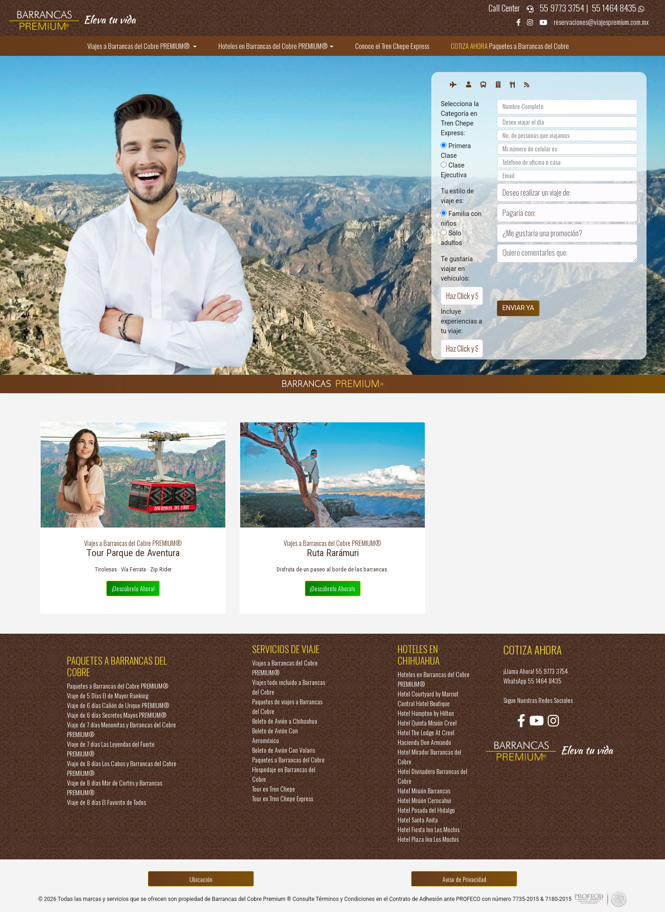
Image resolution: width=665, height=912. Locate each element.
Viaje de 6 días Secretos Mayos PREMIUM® (116, 715)
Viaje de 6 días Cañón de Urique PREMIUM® (118, 705)
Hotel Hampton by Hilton (426, 713)
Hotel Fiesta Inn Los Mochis (428, 829)
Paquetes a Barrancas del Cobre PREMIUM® (117, 685)
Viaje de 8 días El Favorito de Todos (106, 802)
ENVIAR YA (518, 308)
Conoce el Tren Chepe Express (392, 46)
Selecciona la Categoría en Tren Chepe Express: (459, 118)
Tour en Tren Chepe (273, 788)
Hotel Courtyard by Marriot (428, 693)
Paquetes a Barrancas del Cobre (510, 46)
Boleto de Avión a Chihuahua (284, 721)
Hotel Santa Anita (418, 819)
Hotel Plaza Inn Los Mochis (428, 839)
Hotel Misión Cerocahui (424, 800)
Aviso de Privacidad (464, 879)
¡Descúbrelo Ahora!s (332, 588)
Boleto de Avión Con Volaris (283, 750)
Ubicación (200, 879)
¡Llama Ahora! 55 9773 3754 (535, 671)
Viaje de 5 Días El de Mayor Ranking (107, 695)
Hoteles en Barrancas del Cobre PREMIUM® (273, 46)
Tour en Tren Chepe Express (282, 798)
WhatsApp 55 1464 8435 (532, 680)
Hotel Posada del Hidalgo (426, 810)
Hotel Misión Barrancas (424, 790)
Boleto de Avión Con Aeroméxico (275, 735)
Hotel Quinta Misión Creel (427, 722)
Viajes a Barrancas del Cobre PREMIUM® (139, 46)
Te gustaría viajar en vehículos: (456, 268)
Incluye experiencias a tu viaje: (461, 321)
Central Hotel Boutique (424, 703)
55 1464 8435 (615, 7)
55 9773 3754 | (565, 7)
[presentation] (567, 276)
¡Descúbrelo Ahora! (133, 588)
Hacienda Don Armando (424, 742)
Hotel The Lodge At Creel (426, 732)
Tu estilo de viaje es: (457, 195)
